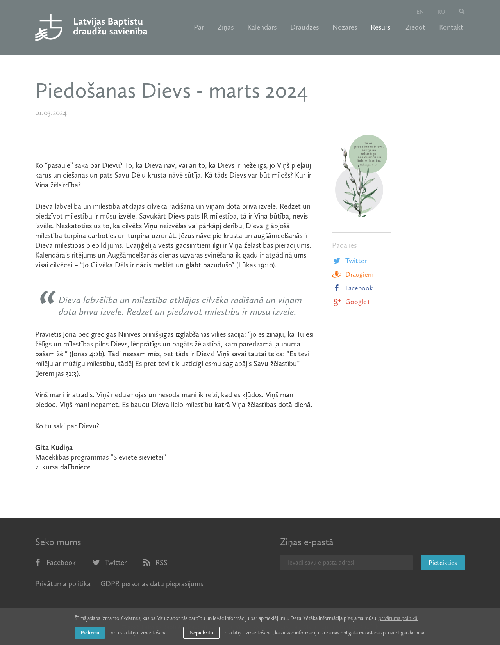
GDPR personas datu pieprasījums (151, 583)
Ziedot (415, 27)
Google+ (351, 301)
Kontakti (452, 27)
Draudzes (304, 27)
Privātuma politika (63, 583)
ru (441, 11)
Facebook (352, 288)
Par (199, 27)
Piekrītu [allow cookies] (89, 632)
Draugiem (352, 274)
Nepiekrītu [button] (201, 632)
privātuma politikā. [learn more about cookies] (398, 618)
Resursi (381, 27)
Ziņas (226, 27)
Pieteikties (443, 563)
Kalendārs (262, 27)
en (420, 11)
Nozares (344, 27)
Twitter (349, 260)
